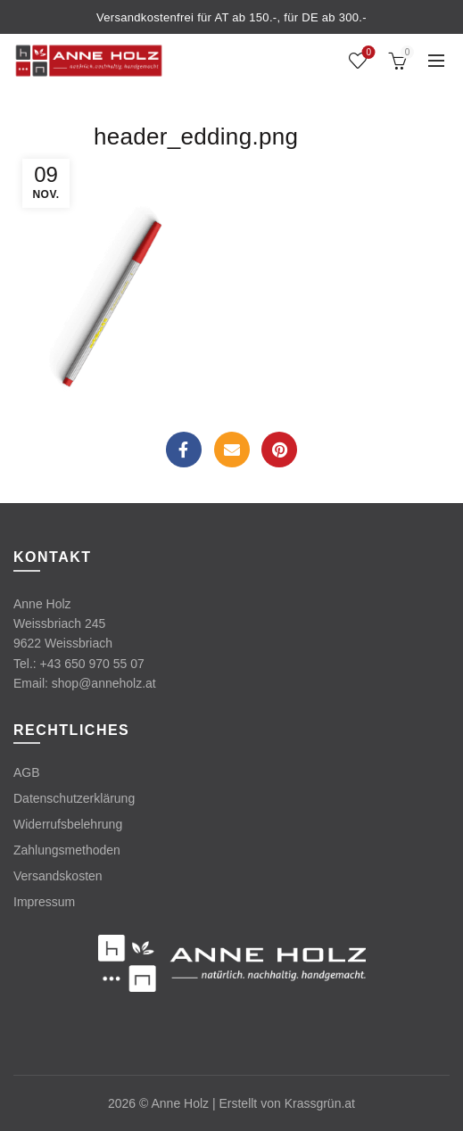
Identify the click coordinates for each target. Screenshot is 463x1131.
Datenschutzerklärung (74, 798)
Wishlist (367, 53)
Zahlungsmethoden (66, 850)
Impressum (44, 902)
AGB (26, 772)
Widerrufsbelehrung (67, 824)
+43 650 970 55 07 (92, 663)
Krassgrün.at (320, 1103)
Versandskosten (58, 876)
